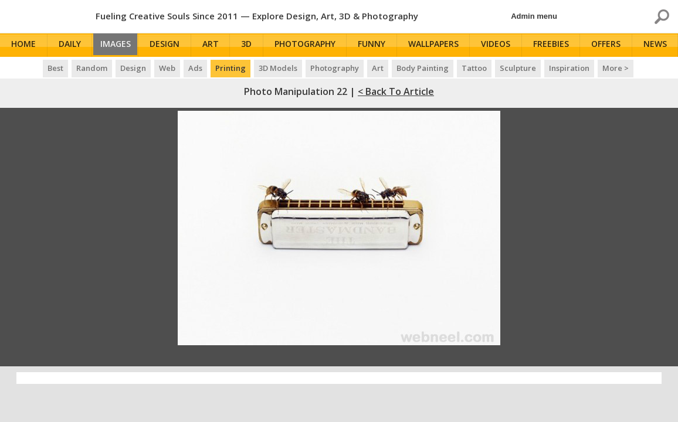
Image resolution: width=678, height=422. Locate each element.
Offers (608, 45)
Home (24, 45)
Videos (498, 45)
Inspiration (569, 68)
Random (91, 68)
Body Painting (422, 68)
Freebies (553, 45)
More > (615, 68)
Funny (375, 45)
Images (118, 45)
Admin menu (534, 16)
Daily (70, 45)
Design (171, 45)
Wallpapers (437, 45)
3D (251, 45)
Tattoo (474, 68)
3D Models (278, 68)
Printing (230, 68)
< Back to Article (396, 91)
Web (167, 68)
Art (216, 45)
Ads (195, 68)
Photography (309, 45)
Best (55, 68)
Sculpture (518, 68)
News (656, 45)
